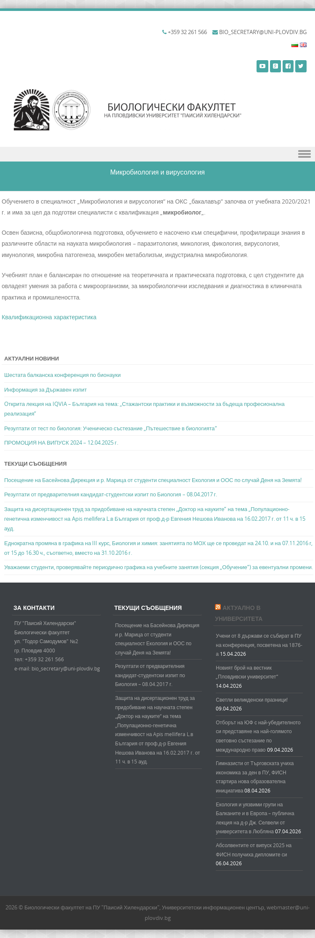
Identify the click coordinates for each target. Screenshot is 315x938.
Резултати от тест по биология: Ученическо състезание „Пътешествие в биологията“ (110, 428)
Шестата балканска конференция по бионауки (62, 375)
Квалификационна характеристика (49, 317)
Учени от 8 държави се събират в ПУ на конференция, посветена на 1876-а (259, 644)
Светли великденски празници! (252, 699)
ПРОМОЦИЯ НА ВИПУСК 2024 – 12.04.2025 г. (61, 442)
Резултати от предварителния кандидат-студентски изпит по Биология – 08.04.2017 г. (110, 494)
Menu (157, 154)
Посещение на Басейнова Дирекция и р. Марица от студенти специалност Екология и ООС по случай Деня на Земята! (153, 480)
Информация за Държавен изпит (45, 389)
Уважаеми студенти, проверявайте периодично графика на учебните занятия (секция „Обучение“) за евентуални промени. (158, 567)
